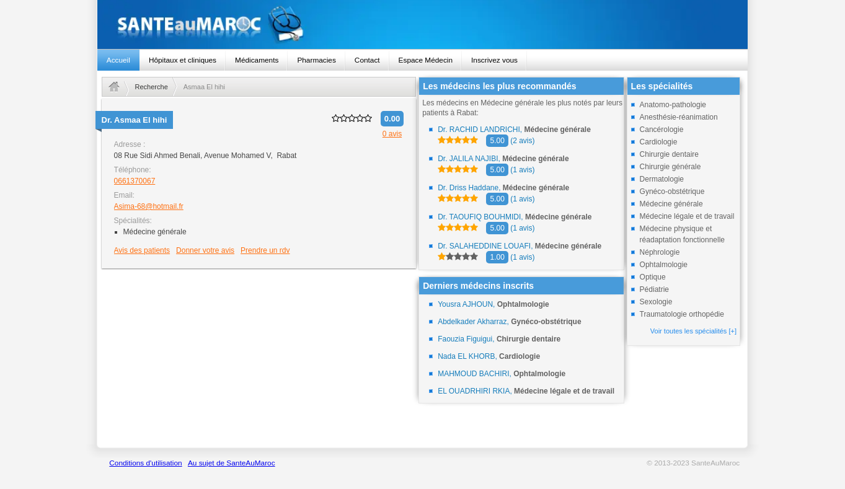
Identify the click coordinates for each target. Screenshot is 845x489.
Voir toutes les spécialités (693, 331)
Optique (653, 277)
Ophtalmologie (664, 264)
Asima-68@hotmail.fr (149, 206)
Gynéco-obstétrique (672, 191)
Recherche (151, 86)
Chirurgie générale (670, 166)
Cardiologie (659, 142)
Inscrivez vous (494, 60)
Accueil (118, 60)
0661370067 (135, 181)
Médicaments (256, 60)
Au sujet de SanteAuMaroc (231, 463)
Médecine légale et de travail (687, 216)
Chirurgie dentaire (669, 154)
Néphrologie (660, 252)
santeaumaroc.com (422, 24)
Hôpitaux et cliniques (182, 60)
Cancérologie (662, 129)
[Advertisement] (259, 357)
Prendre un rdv (265, 250)
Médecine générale (671, 204)
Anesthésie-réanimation (679, 117)
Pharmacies (316, 60)
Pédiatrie (654, 289)
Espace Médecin (426, 60)
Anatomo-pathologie (673, 104)
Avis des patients (142, 250)
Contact (367, 60)
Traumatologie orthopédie (682, 314)
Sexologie (656, 301)
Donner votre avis (205, 250)
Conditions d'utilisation (145, 463)
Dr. (134, 120)
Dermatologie (662, 179)
